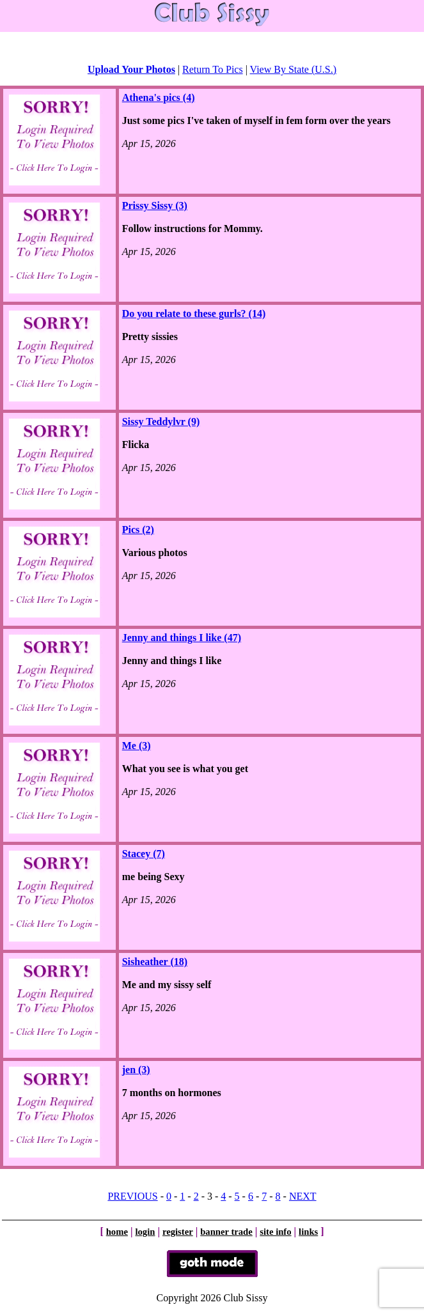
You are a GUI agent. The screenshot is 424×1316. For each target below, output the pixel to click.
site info (275, 1232)
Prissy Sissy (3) (154, 205)
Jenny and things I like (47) (181, 637)
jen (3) (136, 1069)
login (145, 1232)
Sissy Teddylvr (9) (161, 421)
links (308, 1232)
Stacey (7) (143, 853)
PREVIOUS (132, 1196)
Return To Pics (212, 69)
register (177, 1232)
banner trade (226, 1232)
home (117, 1232)
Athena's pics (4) (158, 97)
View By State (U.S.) (293, 69)
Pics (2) (138, 529)
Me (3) (136, 745)
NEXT (303, 1196)
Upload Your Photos (131, 69)
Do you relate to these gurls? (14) (194, 313)
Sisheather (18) (154, 961)
